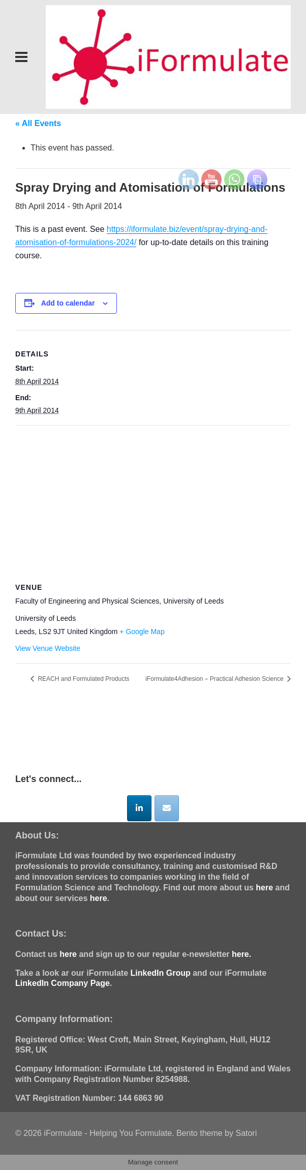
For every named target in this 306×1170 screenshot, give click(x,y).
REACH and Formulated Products (82, 678)
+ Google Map (141, 631)
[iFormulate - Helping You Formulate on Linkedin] (139, 808)
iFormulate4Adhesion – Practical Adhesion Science (215, 678)
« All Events (38, 123)
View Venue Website (47, 648)
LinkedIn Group (161, 973)
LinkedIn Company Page (62, 983)
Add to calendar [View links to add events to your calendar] (68, 303)
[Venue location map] (153, 499)
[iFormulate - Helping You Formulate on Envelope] (167, 808)
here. (241, 954)
